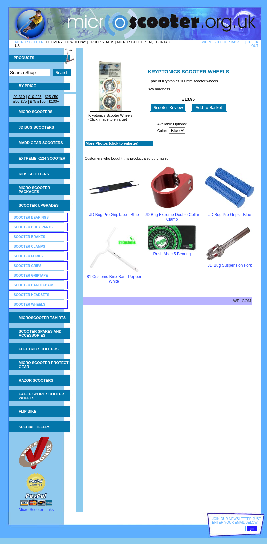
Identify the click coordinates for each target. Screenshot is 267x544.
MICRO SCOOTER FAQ (135, 42)
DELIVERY (54, 42)
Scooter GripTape (31, 275)
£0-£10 (19, 97)
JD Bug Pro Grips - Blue (229, 214)
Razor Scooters (36, 380)
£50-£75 (20, 101)
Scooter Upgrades (39, 205)
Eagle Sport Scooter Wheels (41, 396)
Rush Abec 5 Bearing (172, 254)
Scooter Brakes (29, 237)
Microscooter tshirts (42, 318)
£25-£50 (51, 97)
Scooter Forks (28, 256)
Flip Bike (27, 411)
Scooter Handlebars (34, 285)
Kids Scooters (34, 174)
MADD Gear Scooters (41, 143)
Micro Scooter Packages (34, 190)
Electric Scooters (39, 349)
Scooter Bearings (31, 217)
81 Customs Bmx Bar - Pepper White (114, 279)
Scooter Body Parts (33, 227)
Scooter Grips (27, 266)
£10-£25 (34, 97)
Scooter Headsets (31, 295)
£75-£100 (38, 101)
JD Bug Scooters (36, 127)
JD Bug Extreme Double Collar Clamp (172, 217)
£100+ (54, 101)
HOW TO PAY (75, 42)
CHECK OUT (252, 44)
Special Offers (34, 427)
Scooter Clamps (29, 246)
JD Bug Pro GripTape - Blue (114, 214)
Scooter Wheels (29, 304)
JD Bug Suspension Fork (230, 265)
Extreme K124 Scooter (42, 158)
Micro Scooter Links (36, 509)
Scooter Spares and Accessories (40, 333)
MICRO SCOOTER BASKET (222, 42)
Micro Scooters (35, 112)
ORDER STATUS (101, 42)
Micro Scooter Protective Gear (46, 365)
